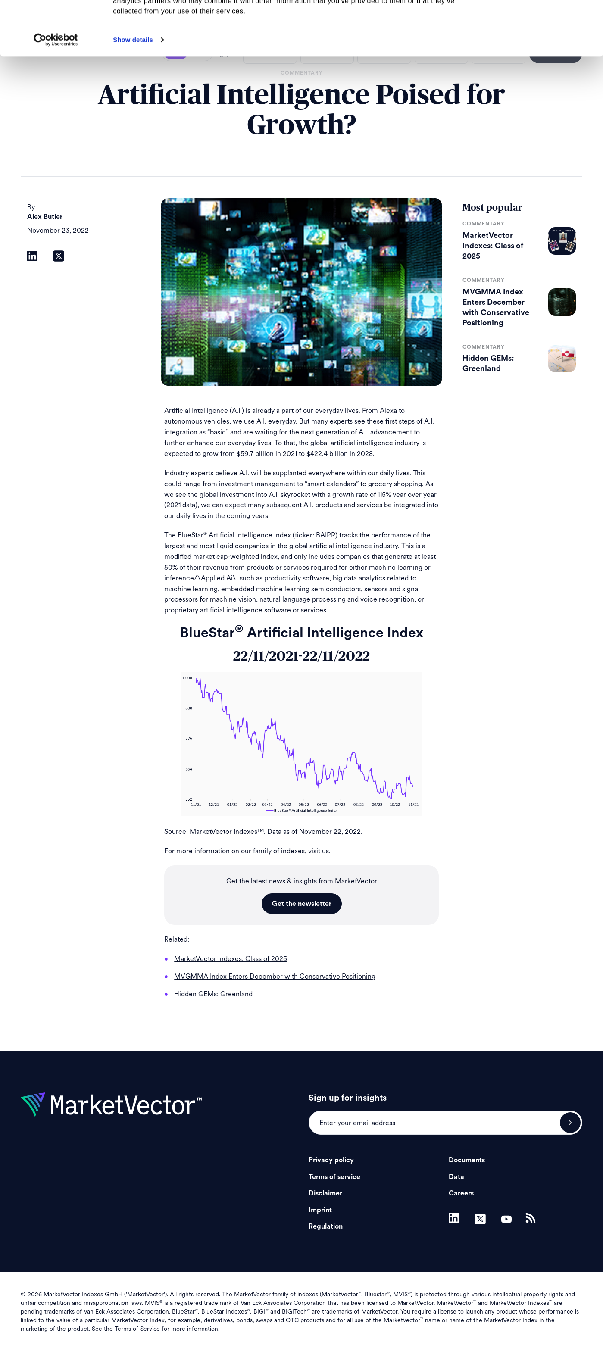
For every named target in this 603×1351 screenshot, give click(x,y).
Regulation (326, 1226)
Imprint (320, 1210)
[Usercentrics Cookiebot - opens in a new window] (56, 90)
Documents (467, 1160)
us (325, 851)
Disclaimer (325, 1193)
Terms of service (334, 1176)
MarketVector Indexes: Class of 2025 (492, 245)
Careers (461, 1193)
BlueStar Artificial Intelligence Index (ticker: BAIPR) (257, 535)
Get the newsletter (301, 903)
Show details (133, 90)
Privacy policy (331, 1160)
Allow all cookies (531, 21)
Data (456, 1176)
